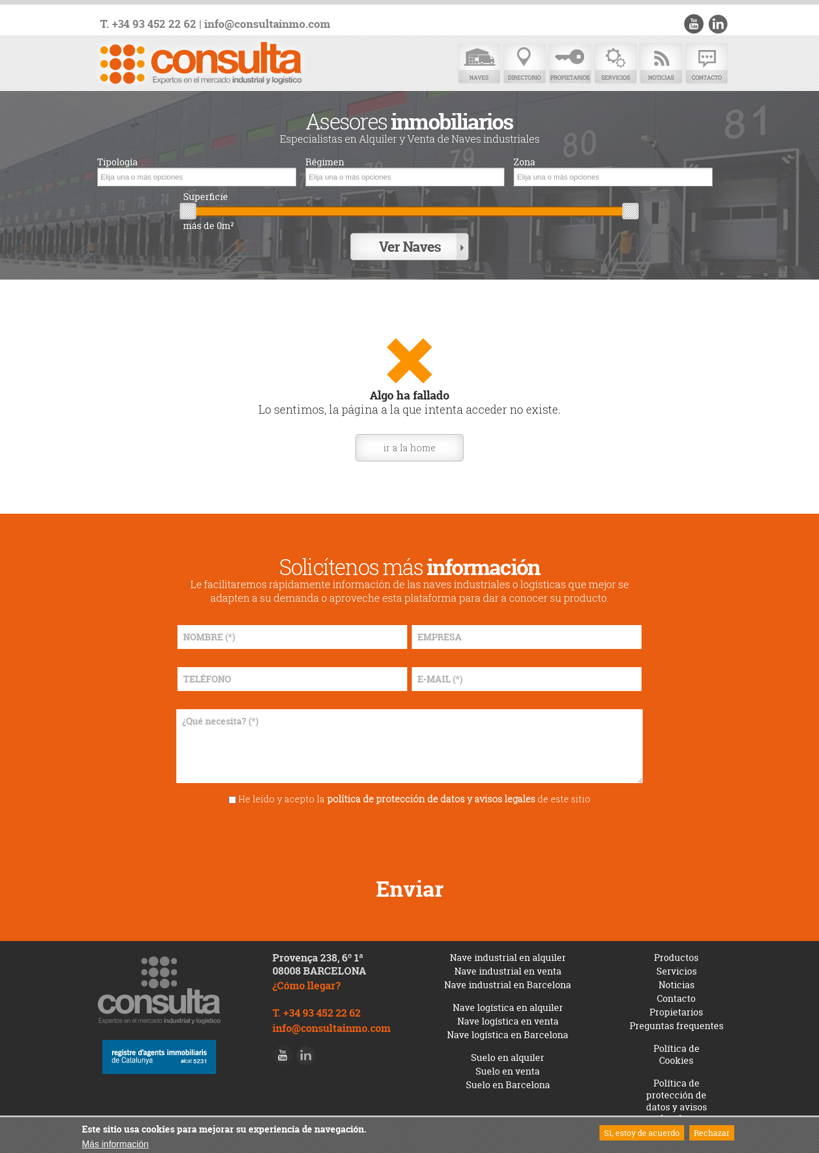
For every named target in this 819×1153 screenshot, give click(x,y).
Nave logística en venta (508, 1020)
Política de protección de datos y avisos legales (676, 1099)
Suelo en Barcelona (508, 1083)
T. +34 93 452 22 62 (148, 24)
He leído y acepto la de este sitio (414, 798)
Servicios (615, 64)
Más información (115, 1144)
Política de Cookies (676, 1053)
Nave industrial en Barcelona (507, 984)
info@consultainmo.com (267, 24)
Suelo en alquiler (507, 1056)
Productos (676, 957)
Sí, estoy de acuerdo (642, 1132)
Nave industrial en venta (507, 970)
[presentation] (409, 836)
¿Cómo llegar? (306, 984)
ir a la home (409, 446)
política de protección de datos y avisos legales (431, 798)
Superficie (205, 197)
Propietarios (570, 64)
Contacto (706, 64)
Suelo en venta (507, 1070)
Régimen (324, 162)
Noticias (660, 64)
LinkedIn (718, 24)
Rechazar (712, 1132)
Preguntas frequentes (676, 1025)
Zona (524, 162)
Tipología (117, 162)
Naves (478, 64)
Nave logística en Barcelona (507, 1034)
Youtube (694, 24)
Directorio (524, 64)
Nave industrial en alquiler (508, 957)
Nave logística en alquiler (508, 1007)
